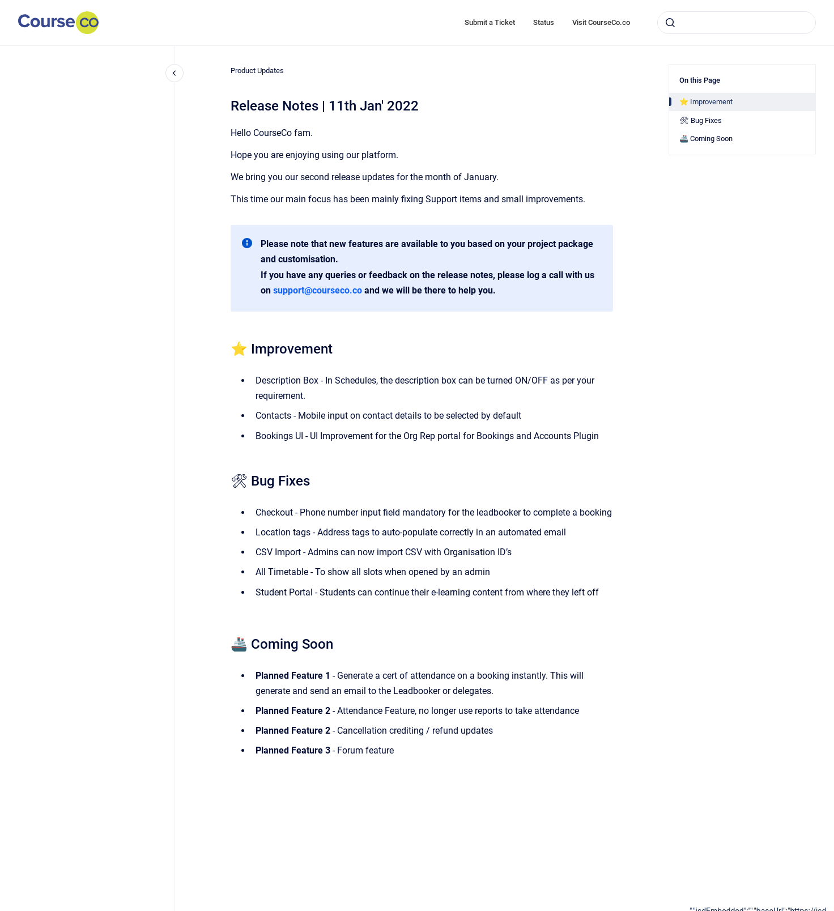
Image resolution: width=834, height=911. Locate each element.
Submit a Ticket (490, 22)
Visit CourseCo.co (601, 22)
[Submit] (670, 23)
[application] (762, 908)
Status (543, 22)
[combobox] (736, 22)
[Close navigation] (174, 73)
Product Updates (257, 70)
